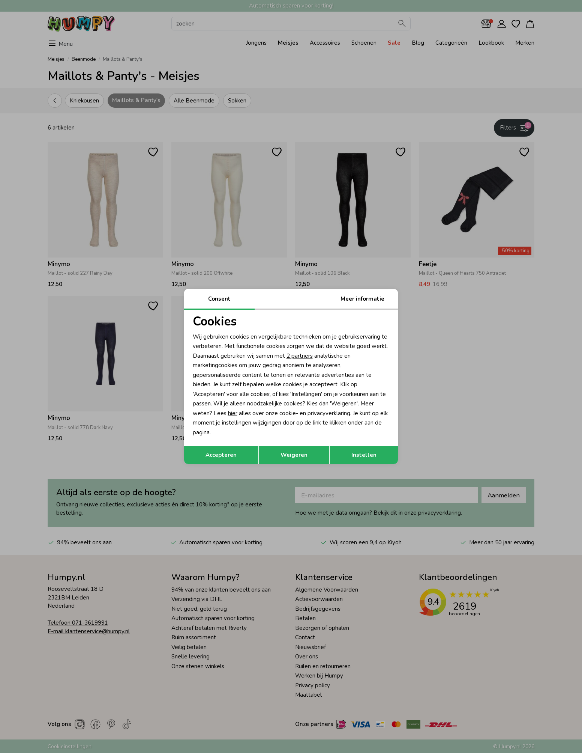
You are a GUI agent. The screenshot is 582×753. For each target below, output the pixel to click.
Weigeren (294, 455)
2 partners (299, 356)
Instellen (363, 455)
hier (232, 413)
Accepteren (221, 455)
